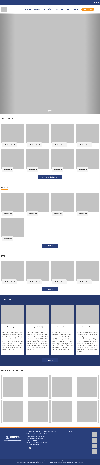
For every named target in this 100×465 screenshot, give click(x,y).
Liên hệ (76, 9)
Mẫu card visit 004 (9, 144)
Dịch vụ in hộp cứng (84, 327)
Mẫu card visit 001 (84, 144)
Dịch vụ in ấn (58, 9)
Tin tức (68, 9)
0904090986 (87, 10)
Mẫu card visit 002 (59, 144)
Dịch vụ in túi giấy (58, 327)
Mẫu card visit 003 (34, 144)
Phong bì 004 (32, 169)
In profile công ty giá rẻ (10, 327)
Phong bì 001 (7, 238)
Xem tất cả (50, 245)
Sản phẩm (47, 9)
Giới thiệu (37, 9)
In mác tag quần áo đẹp (35, 327)
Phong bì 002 (82, 169)
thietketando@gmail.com (37, 438)
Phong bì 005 (7, 169)
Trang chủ (27, 9)
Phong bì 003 (57, 169)
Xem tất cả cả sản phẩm (50, 177)
